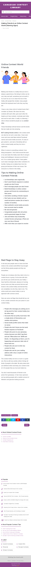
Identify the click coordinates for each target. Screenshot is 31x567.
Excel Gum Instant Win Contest (11, 492)
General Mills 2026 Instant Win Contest (13, 488)
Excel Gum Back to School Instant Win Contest (16, 520)
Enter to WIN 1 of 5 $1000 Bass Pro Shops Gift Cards (16, 500)
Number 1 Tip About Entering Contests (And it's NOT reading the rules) (16, 515)
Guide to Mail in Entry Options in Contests (13, 533)
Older (26, 425)
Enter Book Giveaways (8, 441)
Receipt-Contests (23, 547)
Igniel (18, 565)
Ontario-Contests (7, 550)
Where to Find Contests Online (10, 438)
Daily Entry (26, 16)
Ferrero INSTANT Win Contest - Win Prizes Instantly (16, 496)
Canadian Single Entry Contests (11, 503)
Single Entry (16, 16)
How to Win (5, 16)
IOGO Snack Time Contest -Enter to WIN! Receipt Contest (15, 484)
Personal (15, 415)
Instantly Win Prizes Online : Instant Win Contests (16, 507)
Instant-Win (21, 544)
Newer (4, 425)
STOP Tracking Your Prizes (9, 528)
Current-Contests (7, 544)
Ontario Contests (7, 436)
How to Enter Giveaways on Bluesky (11, 532)
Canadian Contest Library (15, 6)
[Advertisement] (15, 45)
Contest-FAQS (6, 415)
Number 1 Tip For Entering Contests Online (13, 535)
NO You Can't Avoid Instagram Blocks (12, 530)
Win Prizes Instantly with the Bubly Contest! (14, 511)
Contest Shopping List (8, 440)
